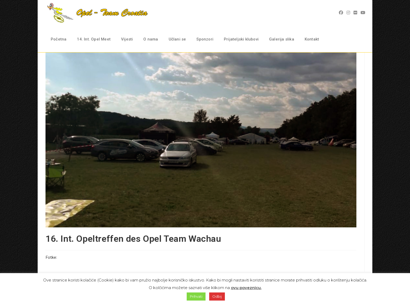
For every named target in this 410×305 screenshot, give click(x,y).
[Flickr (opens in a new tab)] (356, 12)
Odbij (217, 296)
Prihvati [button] (196, 296)
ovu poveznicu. (246, 287)
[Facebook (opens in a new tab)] (341, 12)
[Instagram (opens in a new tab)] (348, 12)
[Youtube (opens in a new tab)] (364, 12)
